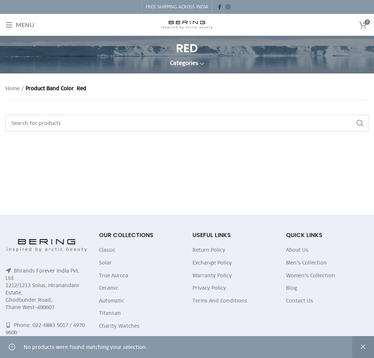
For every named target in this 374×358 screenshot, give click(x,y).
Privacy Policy (209, 288)
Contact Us (299, 301)
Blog (291, 288)
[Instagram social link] (228, 7)
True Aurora (113, 275)
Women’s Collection (310, 275)
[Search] (187, 123)
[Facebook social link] (220, 7)
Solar (105, 263)
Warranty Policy (212, 275)
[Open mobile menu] (20, 25)
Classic (107, 250)
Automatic (111, 301)
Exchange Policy (212, 263)
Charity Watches (119, 326)
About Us (297, 250)
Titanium (110, 313)
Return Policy (208, 250)
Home (12, 88)
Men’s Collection (306, 263)
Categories (184, 63)
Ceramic (108, 288)
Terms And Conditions (219, 301)
